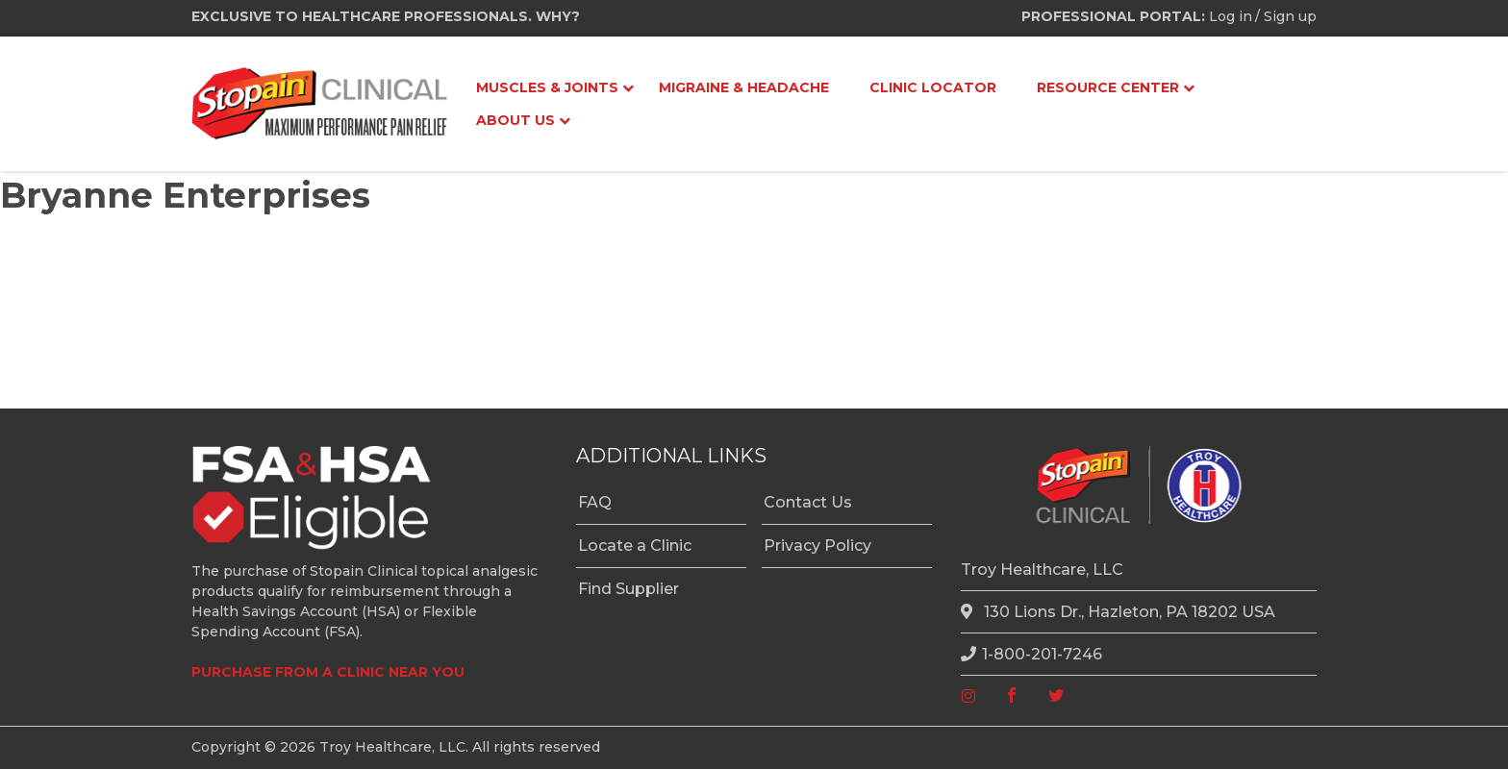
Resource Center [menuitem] (1108, 87)
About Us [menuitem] (515, 120)
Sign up (1290, 16)
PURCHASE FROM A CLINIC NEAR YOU (328, 672)
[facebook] (1011, 696)
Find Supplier (628, 589)
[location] (969, 612)
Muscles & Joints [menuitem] (547, 87)
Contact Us (808, 502)
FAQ (595, 502)
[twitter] (1056, 696)
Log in (1230, 16)
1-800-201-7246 (1031, 654)
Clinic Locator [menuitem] (932, 87)
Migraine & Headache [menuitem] (744, 87)
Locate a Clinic (634, 545)
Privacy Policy (817, 545)
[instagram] (968, 696)
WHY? (558, 16)
